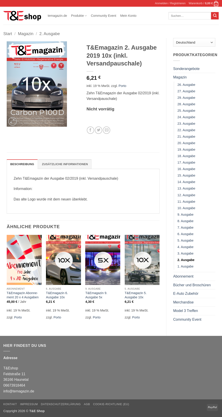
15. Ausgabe (186, 175)
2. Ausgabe (49, 33)
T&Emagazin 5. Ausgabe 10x (136, 295)
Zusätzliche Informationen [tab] (65, 164)
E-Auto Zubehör (185, 293)
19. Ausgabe (186, 149)
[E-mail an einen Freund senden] (106, 130)
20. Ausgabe (186, 143)
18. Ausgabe (186, 156)
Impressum (29, 404)
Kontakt (10, 404)
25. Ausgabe (186, 110)
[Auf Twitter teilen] (98, 130)
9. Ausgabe (185, 214)
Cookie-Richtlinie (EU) (111, 404)
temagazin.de (57, 15)
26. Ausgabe (186, 84)
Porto (122, 86)
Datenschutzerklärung (61, 404)
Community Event (103, 15)
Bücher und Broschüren (192, 285)
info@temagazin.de (18, 391)
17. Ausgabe (186, 162)
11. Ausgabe (186, 201)
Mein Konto (128, 15)
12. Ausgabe (186, 195)
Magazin (25, 33)
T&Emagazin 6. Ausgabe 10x (57, 295)
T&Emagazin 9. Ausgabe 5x (96, 295)
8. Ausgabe (185, 221)
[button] (170, 3)
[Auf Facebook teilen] (90, 130)
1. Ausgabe (185, 266)
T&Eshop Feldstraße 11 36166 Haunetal (16, 373)
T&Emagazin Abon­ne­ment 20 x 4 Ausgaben (23, 295)
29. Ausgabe (186, 97)
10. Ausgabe (186, 208)
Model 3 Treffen (185, 311)
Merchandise (183, 302)
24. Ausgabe (186, 117)
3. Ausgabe (185, 253)
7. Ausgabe (185, 227)
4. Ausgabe (185, 247)
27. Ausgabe (186, 91)
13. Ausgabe (186, 188)
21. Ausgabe (186, 136)
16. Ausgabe (186, 169)
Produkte (79, 16)
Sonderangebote (186, 69)
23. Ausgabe (186, 123)
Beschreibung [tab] (22, 164)
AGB (87, 404)
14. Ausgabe (186, 182)
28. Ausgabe (186, 104)
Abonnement (183, 276)
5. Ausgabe (185, 240)
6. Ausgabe (185, 234)
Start (7, 33)
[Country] (194, 42)
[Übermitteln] (215, 16)
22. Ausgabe (186, 130)
